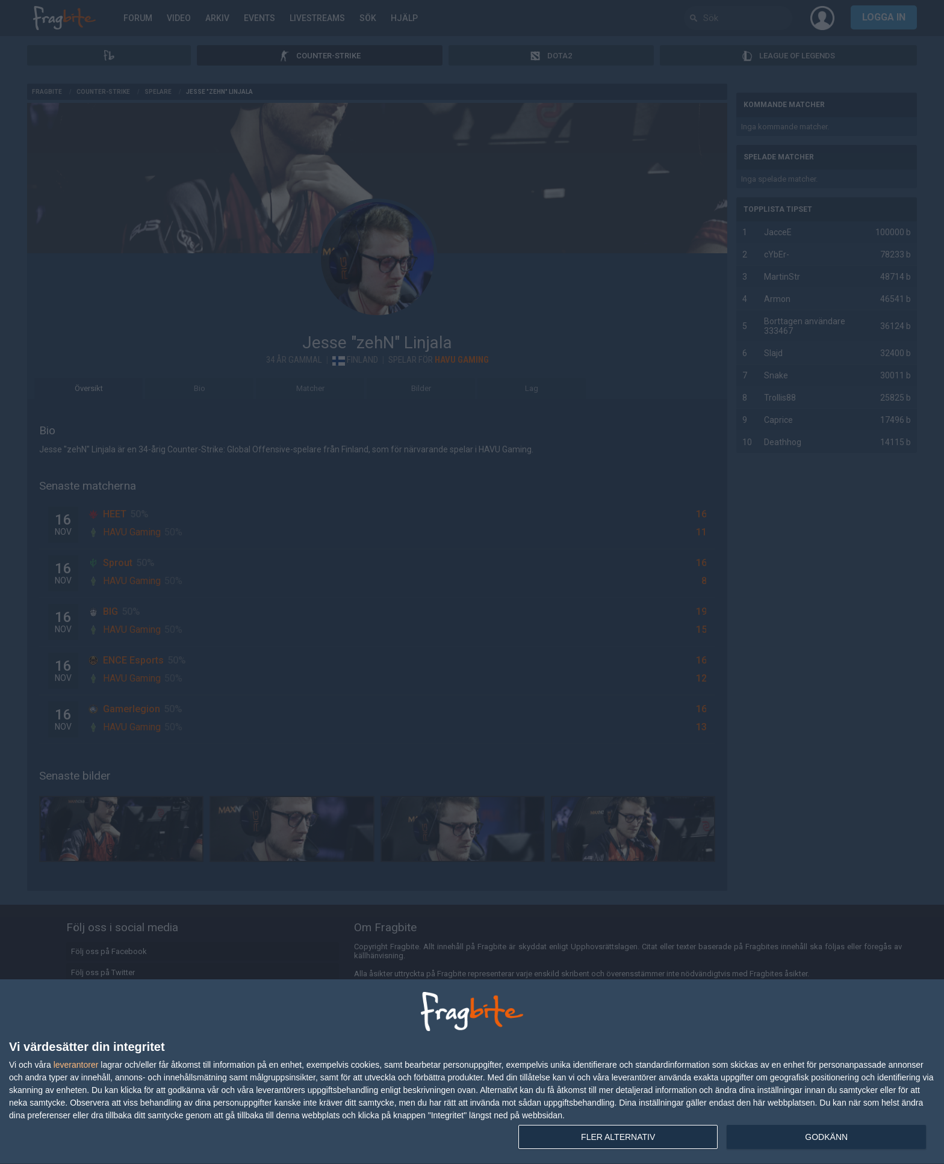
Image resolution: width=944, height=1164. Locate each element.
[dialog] (472, 1072)
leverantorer (76, 1065)
